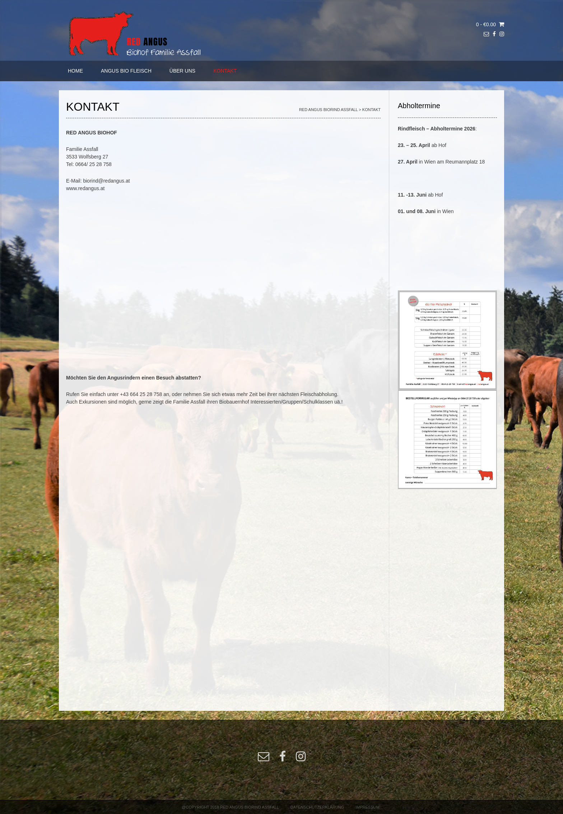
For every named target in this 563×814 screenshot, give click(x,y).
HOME (75, 71)
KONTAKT (225, 71)
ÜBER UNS (182, 71)
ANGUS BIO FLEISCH (126, 71)
